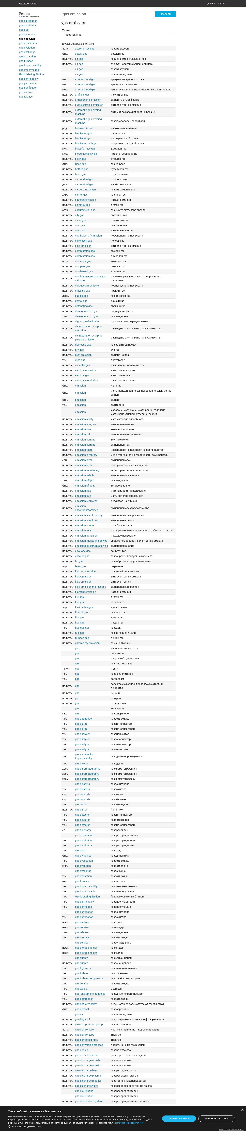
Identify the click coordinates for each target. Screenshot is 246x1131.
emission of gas (84, 480)
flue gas (79, 617)
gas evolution (27, 47)
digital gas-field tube (87, 321)
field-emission (83, 576)
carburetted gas (84, 179)
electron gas (82, 375)
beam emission (84, 128)
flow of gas (81, 612)
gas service (81, 942)
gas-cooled (81, 1050)
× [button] (242, 1110)
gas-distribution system (89, 1101)
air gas (79, 58)
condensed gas (84, 271)
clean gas (80, 220)
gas (77, 648)
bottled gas (81, 169)
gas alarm (81, 723)
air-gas (79, 69)
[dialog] (123, 1118)
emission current (85, 439)
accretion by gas (84, 48)
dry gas (79, 349)
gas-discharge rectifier (88, 1080)
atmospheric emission (88, 99)
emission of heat (85, 485)
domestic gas (83, 344)
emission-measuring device (91, 540)
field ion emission (85, 571)
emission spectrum (86, 520)
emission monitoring (87, 470)
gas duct (24, 29)
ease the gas (82, 365)
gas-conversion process (89, 1045)
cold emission (83, 245)
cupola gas (81, 295)
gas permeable (27, 83)
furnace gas (82, 638)
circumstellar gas (85, 210)
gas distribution (28, 20)
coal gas (80, 225)
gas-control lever (84, 1029)
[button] (82, 1127)
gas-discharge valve (86, 1085)
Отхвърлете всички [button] (216, 1118)
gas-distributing (84, 1091)
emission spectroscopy (88, 515)
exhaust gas (82, 556)
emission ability (84, 419)
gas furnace (26, 61)
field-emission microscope (90, 586)
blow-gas (80, 158)
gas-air (79, 1014)
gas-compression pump (89, 1024)
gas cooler (81, 804)
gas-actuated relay (86, 1004)
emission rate (83, 490)
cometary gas (83, 261)
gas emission (27, 38)
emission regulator (86, 501)
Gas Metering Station (31, 74)
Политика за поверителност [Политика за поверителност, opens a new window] (129, 1122)
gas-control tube (84, 1034)
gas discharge (83, 830)
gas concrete (82, 794)
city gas (79, 215)
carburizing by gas (85, 189)
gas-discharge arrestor (88, 1065)
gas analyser (82, 734)
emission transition (86, 535)
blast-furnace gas (85, 148)
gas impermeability (30, 65)
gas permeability (28, 78)
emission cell (82, 434)
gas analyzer (82, 744)
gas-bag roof (82, 1019)
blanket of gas (83, 133)
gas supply (81, 958)
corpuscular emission (87, 285)
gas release (26, 96)
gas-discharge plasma (88, 1075)
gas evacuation (28, 43)
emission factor (84, 449)
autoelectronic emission (89, 104)
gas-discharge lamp (86, 1070)
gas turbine (81, 973)
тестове (222, 3)
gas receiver (26, 92)
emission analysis (85, 424)
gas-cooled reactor (86, 1055)
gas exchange (27, 52)
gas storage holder (86, 947)
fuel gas (79, 632)
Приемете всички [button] (179, 1118)
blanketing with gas (86, 143)
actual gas (81, 53)
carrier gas (81, 194)
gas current (81, 809)
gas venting (82, 983)
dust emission (83, 354)
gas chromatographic (87, 768)
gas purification (28, 87)
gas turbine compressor (89, 978)
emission (80, 385)
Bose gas (80, 164)
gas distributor (27, 25)
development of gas (86, 311)
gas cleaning (82, 784)
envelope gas (83, 551)
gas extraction (27, 56)
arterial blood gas (85, 79)
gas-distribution (84, 1096)
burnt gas (80, 174)
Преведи (165, 14)
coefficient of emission (88, 235)
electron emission (85, 370)
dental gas (81, 301)
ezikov (28, 3)
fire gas (79, 597)
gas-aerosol (82, 1009)
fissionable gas (84, 607)
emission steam (84, 525)
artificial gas (82, 94)
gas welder (81, 988)
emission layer (83, 460)
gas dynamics (27, 34)
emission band (83, 429)
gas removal (82, 937)
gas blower (81, 763)
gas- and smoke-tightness (90, 993)
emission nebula (84, 475)
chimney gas (82, 204)
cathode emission (85, 199)
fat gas (79, 561)
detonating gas (83, 306)
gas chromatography (87, 773)
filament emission (85, 591)
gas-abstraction (84, 998)
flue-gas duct (82, 627)
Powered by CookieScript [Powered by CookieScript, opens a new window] (231, 1129)
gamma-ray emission (87, 643)
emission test (83, 530)
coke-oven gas (83, 240)
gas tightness (83, 968)
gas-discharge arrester (88, 1060)
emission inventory (86, 454)
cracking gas (82, 290)
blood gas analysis (86, 153)
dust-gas (80, 360)
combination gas (85, 251)
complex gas (82, 266)
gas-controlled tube (86, 1039)
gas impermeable (29, 69)
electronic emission (86, 380)
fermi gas (80, 566)
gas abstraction (84, 718)
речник (211, 3)
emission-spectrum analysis (91, 545)
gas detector (82, 814)
